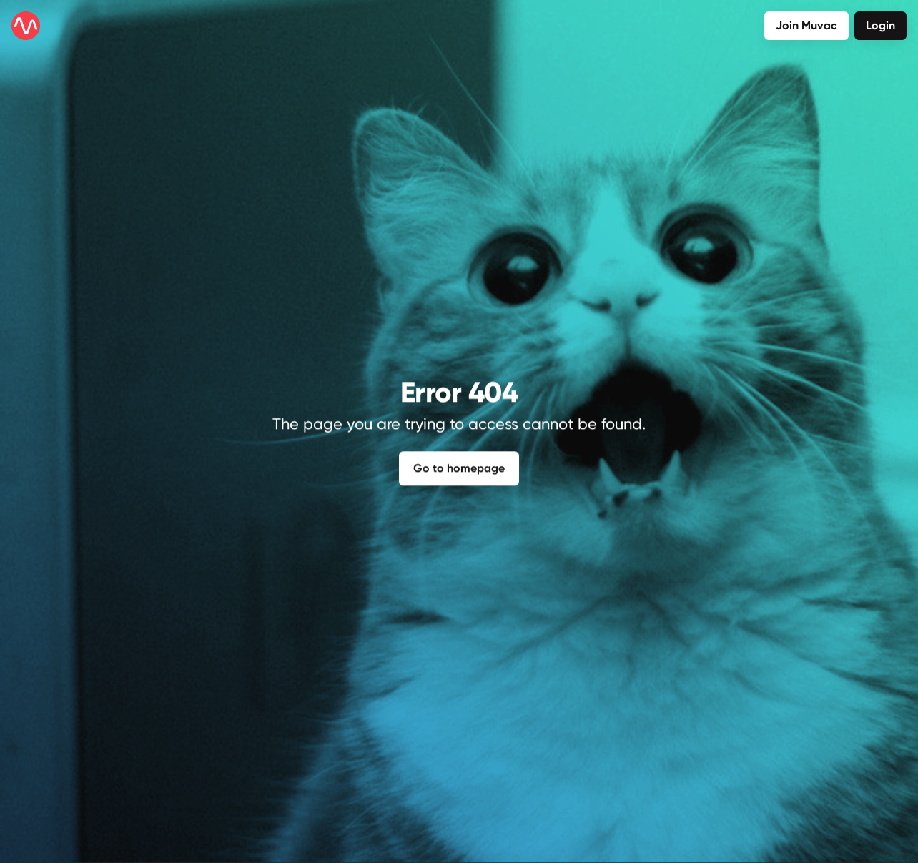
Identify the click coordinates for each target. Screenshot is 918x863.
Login (880, 25)
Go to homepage (459, 465)
